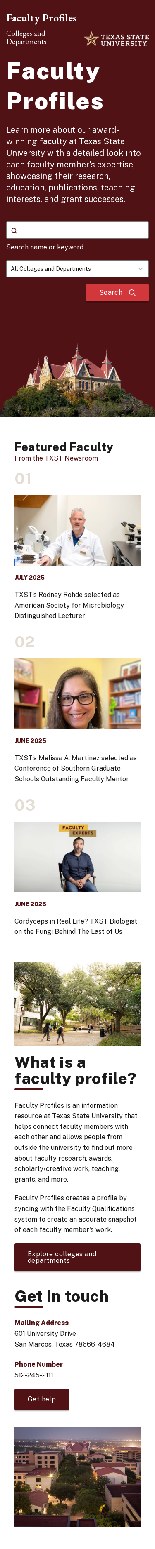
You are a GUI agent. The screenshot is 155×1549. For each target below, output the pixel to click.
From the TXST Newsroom (56, 458)
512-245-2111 (33, 1375)
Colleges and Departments (26, 37)
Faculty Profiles (41, 18)
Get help (42, 1399)
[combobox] (77, 268)
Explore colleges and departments (62, 1257)
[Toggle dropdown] (143, 268)
